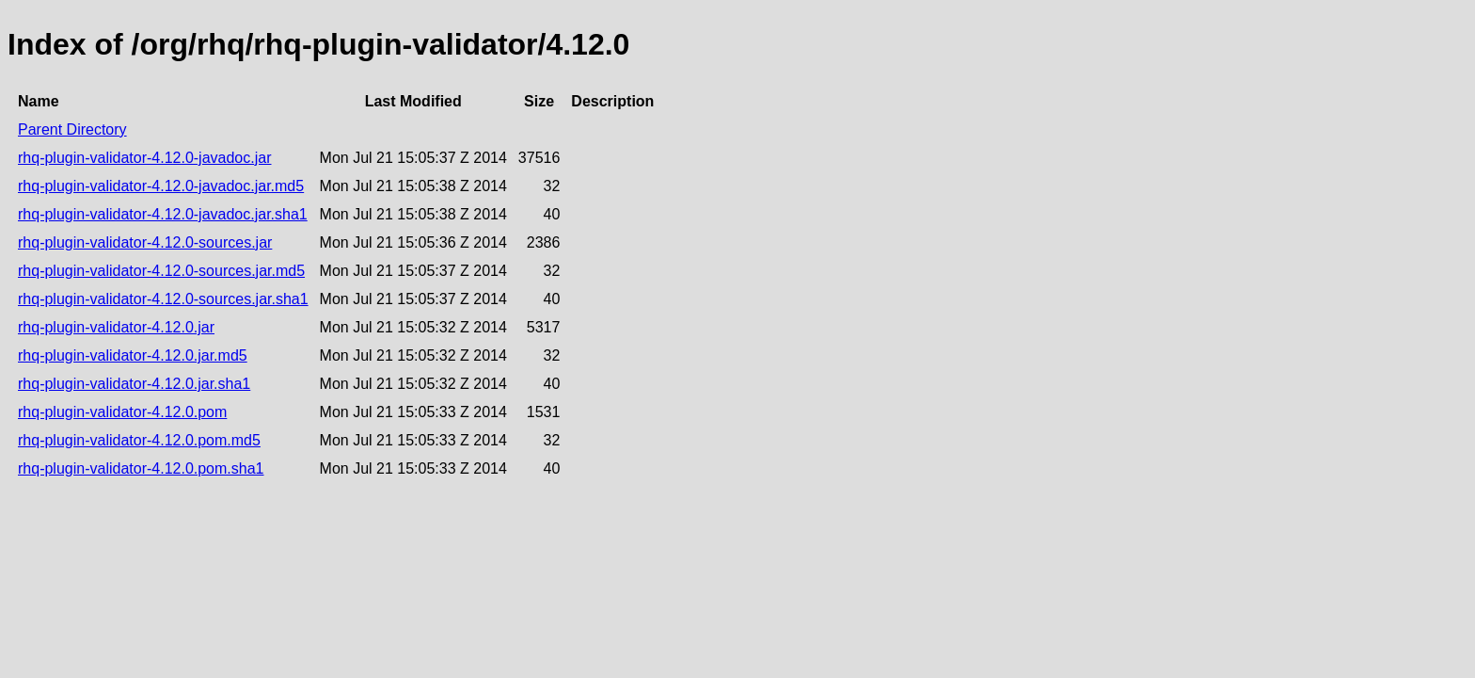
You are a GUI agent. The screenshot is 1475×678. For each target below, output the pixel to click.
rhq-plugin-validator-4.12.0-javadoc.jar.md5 (161, 186)
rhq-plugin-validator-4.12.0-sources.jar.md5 (161, 271)
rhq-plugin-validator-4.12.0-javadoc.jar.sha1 (163, 214)
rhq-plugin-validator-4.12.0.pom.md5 (139, 440)
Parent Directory (72, 129)
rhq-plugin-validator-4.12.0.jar (116, 327)
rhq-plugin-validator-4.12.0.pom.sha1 (140, 468)
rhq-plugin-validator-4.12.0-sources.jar (145, 242)
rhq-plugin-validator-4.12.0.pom (122, 412)
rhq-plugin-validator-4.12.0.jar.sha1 (134, 384)
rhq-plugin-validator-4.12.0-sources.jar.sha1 (163, 299)
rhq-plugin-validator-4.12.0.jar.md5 (132, 355)
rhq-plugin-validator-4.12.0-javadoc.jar (144, 158)
